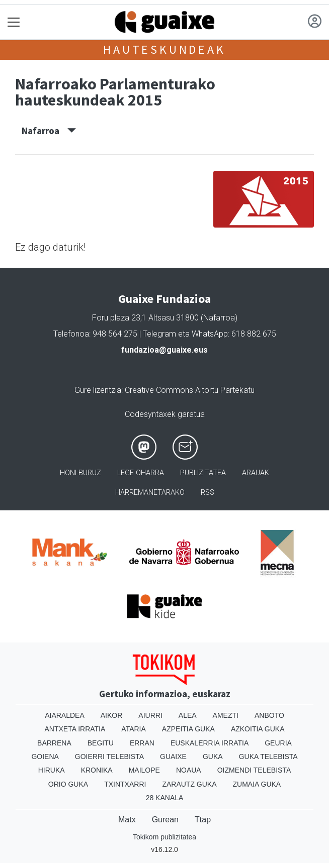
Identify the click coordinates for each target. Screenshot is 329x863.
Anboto (269, 715)
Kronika (97, 770)
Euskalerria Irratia (210, 743)
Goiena (44, 756)
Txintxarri (125, 784)
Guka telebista (268, 756)
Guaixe (173, 756)
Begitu (101, 743)
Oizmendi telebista (254, 770)
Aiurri (150, 715)
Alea (188, 715)
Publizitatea (203, 473)
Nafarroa (49, 131)
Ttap (203, 819)
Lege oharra (140, 473)
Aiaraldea (65, 715)
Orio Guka (68, 784)
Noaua (188, 770)
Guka (213, 756)
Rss (207, 492)
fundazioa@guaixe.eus (164, 350)
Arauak (255, 473)
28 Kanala (165, 798)
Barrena (54, 743)
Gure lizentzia (97, 390)
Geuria (278, 743)
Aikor (112, 715)
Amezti (225, 715)
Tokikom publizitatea (164, 837)
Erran (142, 743)
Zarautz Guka (189, 784)
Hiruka (51, 770)
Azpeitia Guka (188, 729)
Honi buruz (80, 473)
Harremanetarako (150, 492)
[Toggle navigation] (14, 22)
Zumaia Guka (257, 784)
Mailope (144, 770)
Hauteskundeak (164, 49)
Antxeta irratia (75, 729)
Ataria (133, 729)
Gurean (165, 819)
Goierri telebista (109, 756)
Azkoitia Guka (258, 729)
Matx (127, 819)
